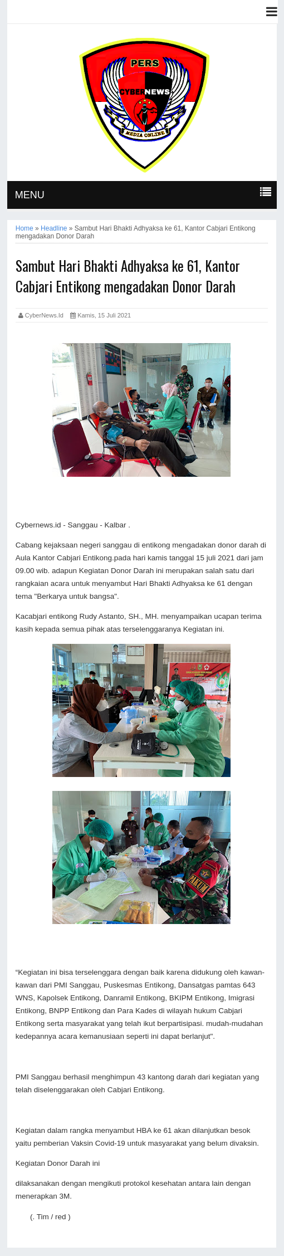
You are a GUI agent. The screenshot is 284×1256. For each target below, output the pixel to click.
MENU (30, 195)
